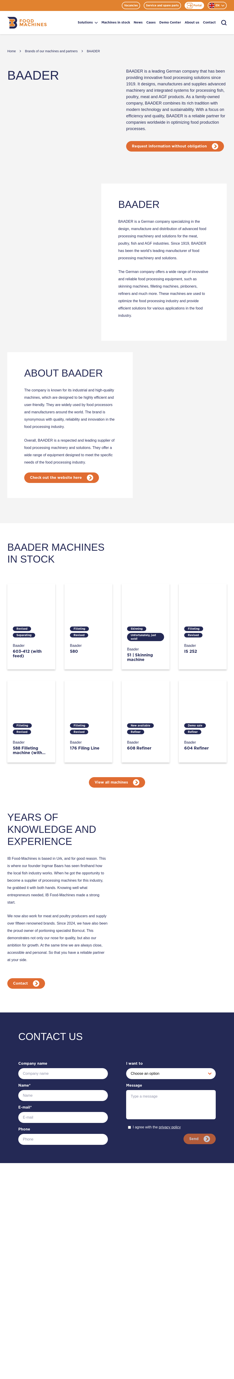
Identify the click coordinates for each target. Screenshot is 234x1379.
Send (199, 1139)
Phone (24, 1129)
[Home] (27, 23)
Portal (194, 5)
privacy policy (170, 1127)
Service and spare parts (162, 5)
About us (192, 22)
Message (134, 1085)
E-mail (25, 1107)
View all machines (117, 782)
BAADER (93, 51)
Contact (209, 22)
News (138, 22)
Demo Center (170, 22)
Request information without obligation (175, 146)
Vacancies (131, 5)
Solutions (88, 22)
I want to (134, 1063)
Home (11, 51)
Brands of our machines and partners (51, 51)
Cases (151, 22)
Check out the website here (62, 478)
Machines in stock (115, 22)
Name (24, 1085)
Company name (32, 1063)
